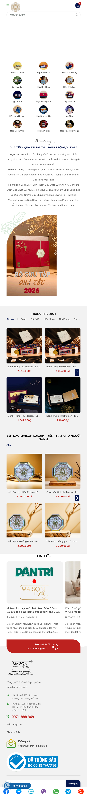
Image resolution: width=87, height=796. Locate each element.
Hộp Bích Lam (69, 85)
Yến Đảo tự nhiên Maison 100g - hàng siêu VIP (33, 493)
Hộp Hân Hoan (43, 71)
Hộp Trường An (43, 100)
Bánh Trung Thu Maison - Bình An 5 (27, 415)
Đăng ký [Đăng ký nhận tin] (73, 785)
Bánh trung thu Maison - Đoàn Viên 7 (28, 365)
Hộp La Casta (43, 129)
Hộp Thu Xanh (17, 85)
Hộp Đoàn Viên (17, 129)
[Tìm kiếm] (77, 14)
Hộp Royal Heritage (69, 129)
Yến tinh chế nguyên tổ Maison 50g (65, 543)
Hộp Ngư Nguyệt (17, 115)
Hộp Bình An (69, 100)
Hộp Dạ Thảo (43, 85)
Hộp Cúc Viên (17, 71)
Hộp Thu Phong (69, 71)
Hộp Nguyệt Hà (43, 115)
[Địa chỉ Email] (43, 785)
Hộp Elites (69, 115)
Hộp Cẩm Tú (17, 100)
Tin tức (43, 557)
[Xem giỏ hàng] (77, 5)
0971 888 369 (23, 718)
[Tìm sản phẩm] (43, 15)
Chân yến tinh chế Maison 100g (63, 493)
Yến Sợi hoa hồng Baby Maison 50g (27, 543)
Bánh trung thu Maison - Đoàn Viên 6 (66, 365)
